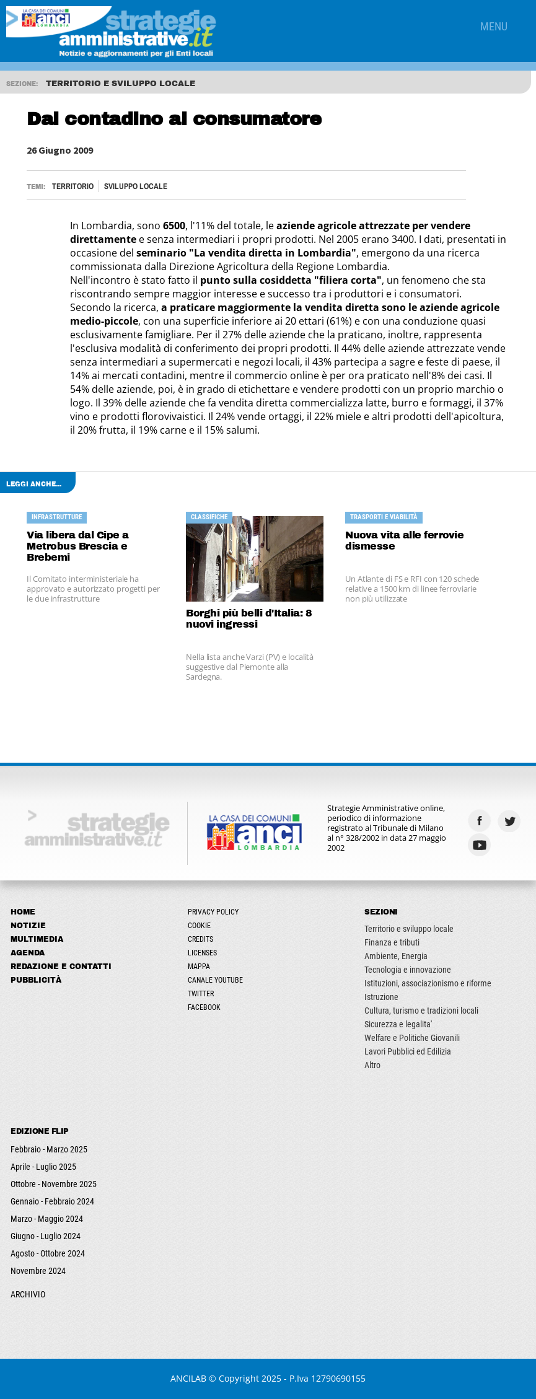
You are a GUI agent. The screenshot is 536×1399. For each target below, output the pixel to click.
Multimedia (37, 939)
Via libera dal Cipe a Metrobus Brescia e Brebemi (78, 546)
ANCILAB (188, 1378)
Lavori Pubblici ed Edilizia (407, 1051)
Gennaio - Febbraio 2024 (52, 1201)
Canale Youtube (215, 980)
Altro (372, 1065)
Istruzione (381, 997)
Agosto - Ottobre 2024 (48, 1253)
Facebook (204, 1007)
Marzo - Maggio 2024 (47, 1219)
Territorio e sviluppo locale (409, 929)
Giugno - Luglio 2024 (46, 1236)
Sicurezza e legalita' (398, 1024)
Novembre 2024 (38, 1271)
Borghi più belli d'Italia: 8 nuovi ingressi (249, 618)
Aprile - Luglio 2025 (43, 1167)
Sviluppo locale (135, 186)
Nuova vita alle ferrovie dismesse (404, 540)
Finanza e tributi (392, 942)
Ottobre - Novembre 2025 (54, 1184)
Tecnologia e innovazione (407, 970)
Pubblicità (36, 980)
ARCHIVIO (28, 1294)
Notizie (28, 925)
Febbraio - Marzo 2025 (49, 1149)
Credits (200, 939)
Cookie (199, 925)
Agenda (28, 953)
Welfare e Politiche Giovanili (412, 1038)
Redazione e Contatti (61, 966)
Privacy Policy (213, 912)
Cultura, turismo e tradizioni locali (421, 1010)
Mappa (199, 966)
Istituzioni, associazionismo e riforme (427, 983)
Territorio (73, 186)
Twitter (201, 994)
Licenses (202, 953)
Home (23, 912)
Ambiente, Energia (396, 956)
